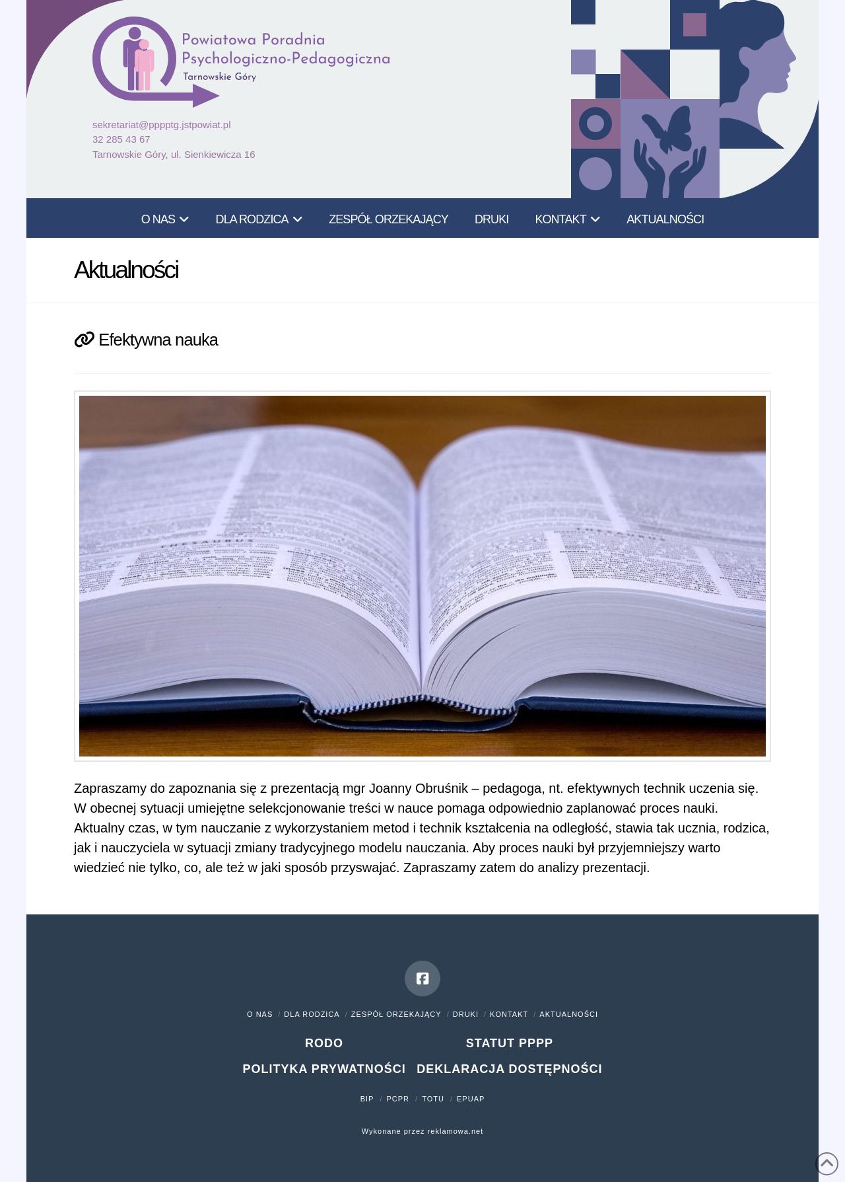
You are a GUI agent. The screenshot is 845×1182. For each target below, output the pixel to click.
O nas (260, 1014)
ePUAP (471, 1099)
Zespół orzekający (396, 1014)
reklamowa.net (456, 1131)
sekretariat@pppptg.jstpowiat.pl (161, 124)
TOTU (433, 1099)
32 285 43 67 (121, 139)
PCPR (398, 1099)
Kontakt (509, 1014)
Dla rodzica (311, 1014)
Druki (466, 1014)
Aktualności (568, 1014)
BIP (367, 1099)
